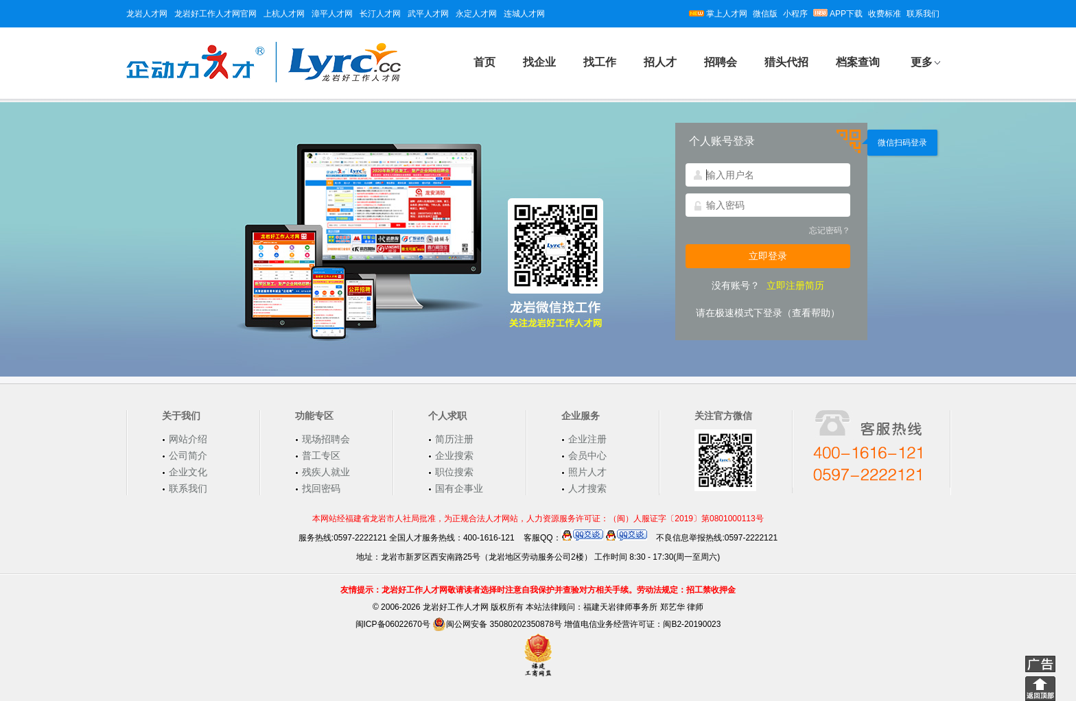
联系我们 (923, 14)
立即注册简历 (795, 285)
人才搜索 (587, 488)
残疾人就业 (326, 471)
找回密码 (321, 488)
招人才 (660, 62)
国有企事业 (459, 488)
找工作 (599, 62)
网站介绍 (188, 438)
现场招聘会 (326, 438)
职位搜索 (454, 471)
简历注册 (454, 438)
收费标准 (884, 14)
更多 (922, 62)
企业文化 (188, 471)
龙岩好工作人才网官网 (215, 14)
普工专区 (321, 455)
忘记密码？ (829, 230)
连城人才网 (524, 14)
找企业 (539, 62)
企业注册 (587, 438)
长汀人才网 (380, 14)
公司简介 (188, 455)
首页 (484, 62)
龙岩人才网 (146, 14)
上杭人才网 (284, 14)
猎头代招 (786, 62)
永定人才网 (476, 14)
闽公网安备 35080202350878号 (497, 624)
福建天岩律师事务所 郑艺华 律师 (643, 607)
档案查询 (858, 62)
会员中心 (587, 455)
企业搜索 (454, 455)
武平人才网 (428, 14)
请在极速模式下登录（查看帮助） (768, 312)
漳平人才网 (332, 14)
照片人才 (587, 471)
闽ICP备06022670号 (392, 624)
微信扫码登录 (902, 142)
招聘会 (720, 62)
